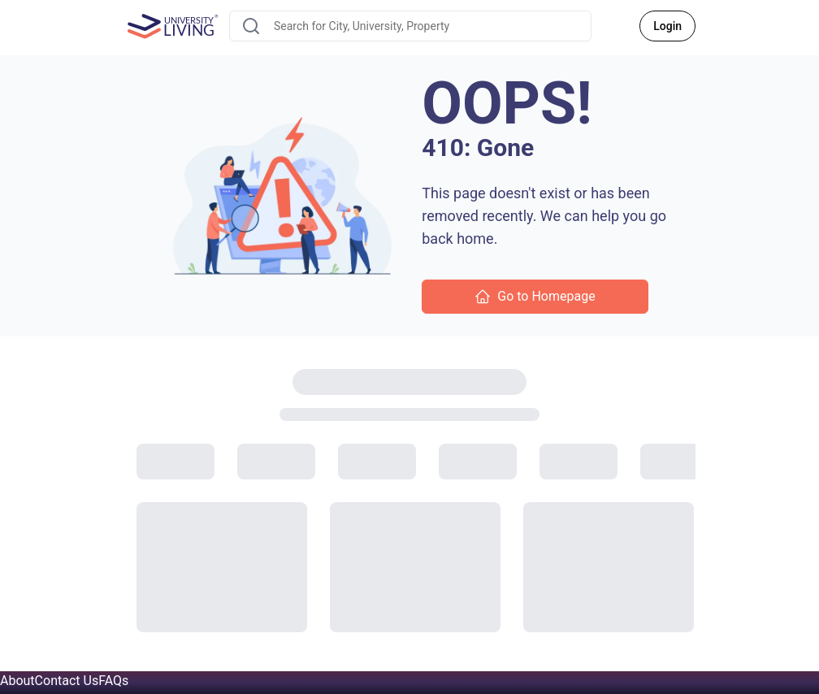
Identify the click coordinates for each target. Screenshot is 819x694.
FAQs (113, 680)
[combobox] (410, 26)
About (17, 680)
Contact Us (67, 680)
